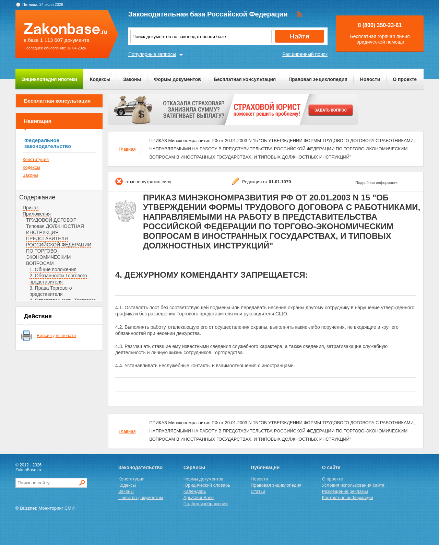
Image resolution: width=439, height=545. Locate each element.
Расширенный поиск (305, 54)
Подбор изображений (205, 503)
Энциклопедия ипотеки (49, 79)
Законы (132, 79)
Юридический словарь (206, 485)
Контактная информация (347, 497)
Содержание (37, 197)
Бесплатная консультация (245, 79)
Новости (370, 79)
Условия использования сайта (353, 485)
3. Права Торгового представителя (50, 291)
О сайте (331, 467)
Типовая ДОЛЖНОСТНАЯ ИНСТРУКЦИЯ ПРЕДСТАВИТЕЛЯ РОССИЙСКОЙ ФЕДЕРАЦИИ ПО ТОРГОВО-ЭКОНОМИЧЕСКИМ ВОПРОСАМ (58, 244)
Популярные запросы (152, 54)
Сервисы (194, 467)
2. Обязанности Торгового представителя (58, 279)
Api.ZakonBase (198, 497)
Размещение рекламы (345, 491)
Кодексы (100, 79)
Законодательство (140, 467)
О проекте (405, 79)
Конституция (36, 159)
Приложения (37, 214)
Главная (127, 149)
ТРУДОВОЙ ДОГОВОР (51, 220)
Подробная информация (377, 183)
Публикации (265, 467)
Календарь (194, 491)
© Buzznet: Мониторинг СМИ (45, 508)
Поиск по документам (140, 497)
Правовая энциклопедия (317, 79)
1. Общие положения (52, 269)
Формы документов (177, 79)
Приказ (30, 207)
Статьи (258, 491)
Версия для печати (56, 335)
